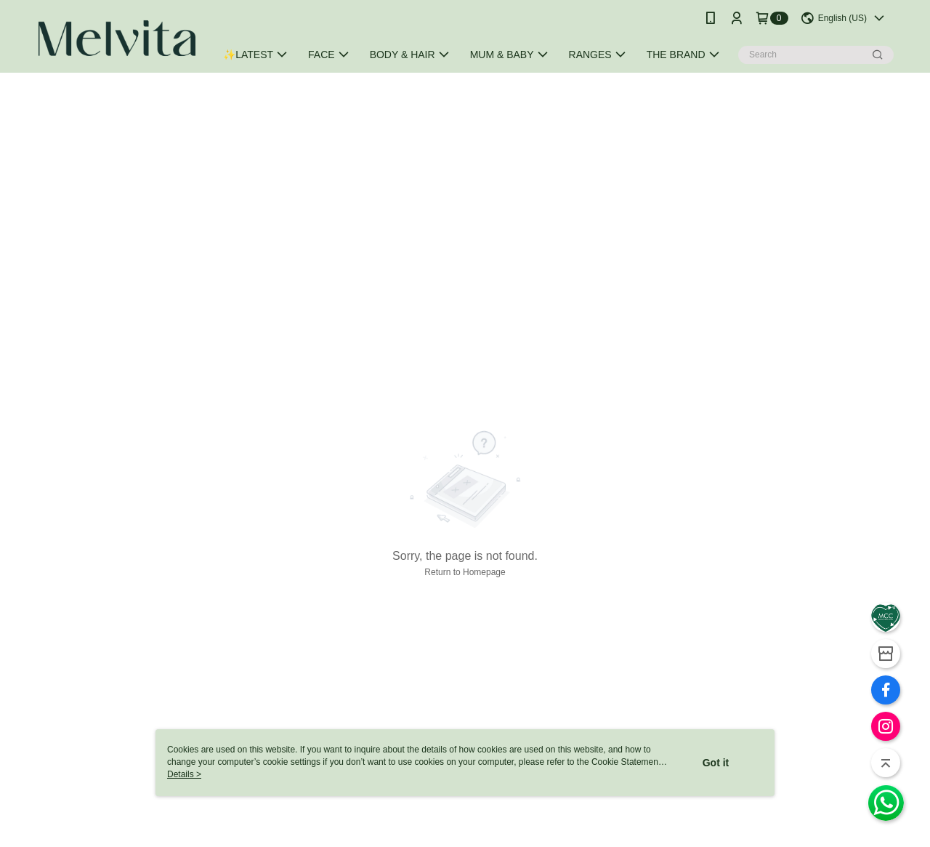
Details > (184, 774)
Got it (716, 762)
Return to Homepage (464, 572)
